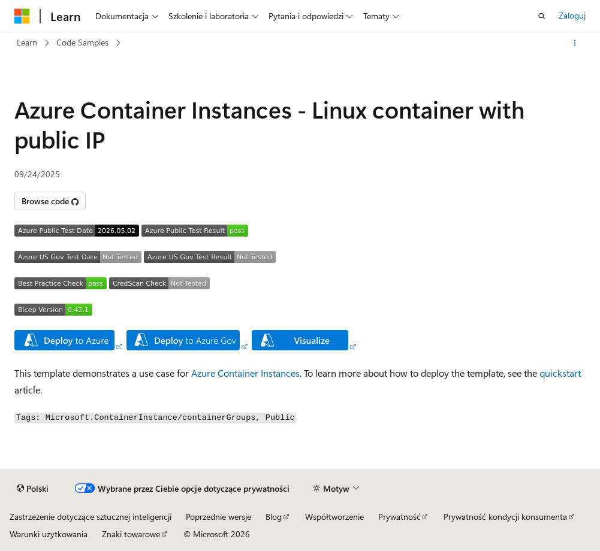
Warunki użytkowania (49, 534)
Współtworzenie (334, 516)
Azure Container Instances (245, 373)
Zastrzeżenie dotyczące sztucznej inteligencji (90, 516)
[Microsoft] (22, 16)
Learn (27, 42)
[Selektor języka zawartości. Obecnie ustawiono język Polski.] (33, 488)
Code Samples (82, 42)
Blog (274, 516)
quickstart (560, 373)
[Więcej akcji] (575, 43)
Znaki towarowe (131, 534)
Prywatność (399, 516)
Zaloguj (572, 15)
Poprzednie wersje (218, 516)
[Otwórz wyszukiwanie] (542, 16)
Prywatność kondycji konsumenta (505, 516)
